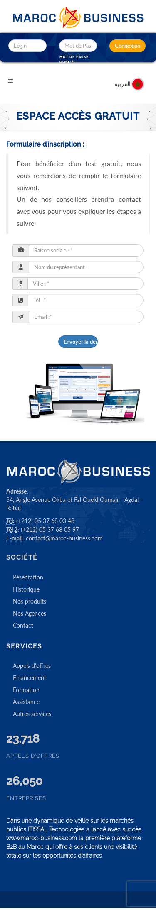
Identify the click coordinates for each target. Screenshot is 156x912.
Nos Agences (29, 613)
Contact (23, 625)
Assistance (26, 701)
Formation (26, 689)
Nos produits (29, 601)
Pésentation (28, 577)
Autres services (32, 713)
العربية (129, 80)
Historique (26, 589)
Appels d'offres (32, 665)
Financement (29, 677)
